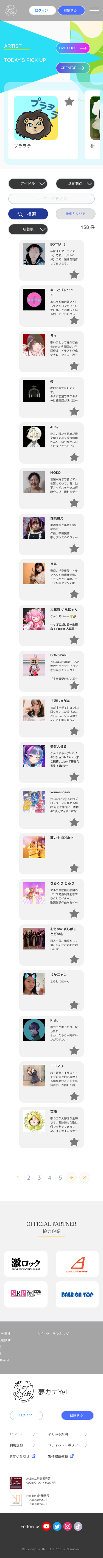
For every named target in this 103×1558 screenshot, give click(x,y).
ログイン (41, 10)
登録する (70, 10)
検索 (28, 214)
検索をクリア (75, 213)
